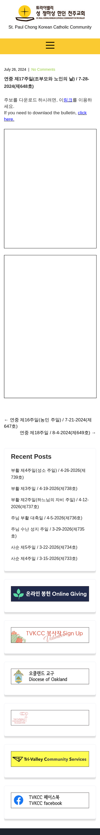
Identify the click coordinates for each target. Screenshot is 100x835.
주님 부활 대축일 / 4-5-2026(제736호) (46, 518)
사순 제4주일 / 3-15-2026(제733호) (44, 558)
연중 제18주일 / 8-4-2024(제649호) (58, 432)
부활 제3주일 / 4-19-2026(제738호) (44, 488)
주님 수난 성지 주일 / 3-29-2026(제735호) (48, 532)
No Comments (43, 69)
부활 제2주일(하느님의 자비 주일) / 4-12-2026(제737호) (50, 503)
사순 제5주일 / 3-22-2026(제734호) (44, 547)
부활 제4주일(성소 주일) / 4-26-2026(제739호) (48, 474)
